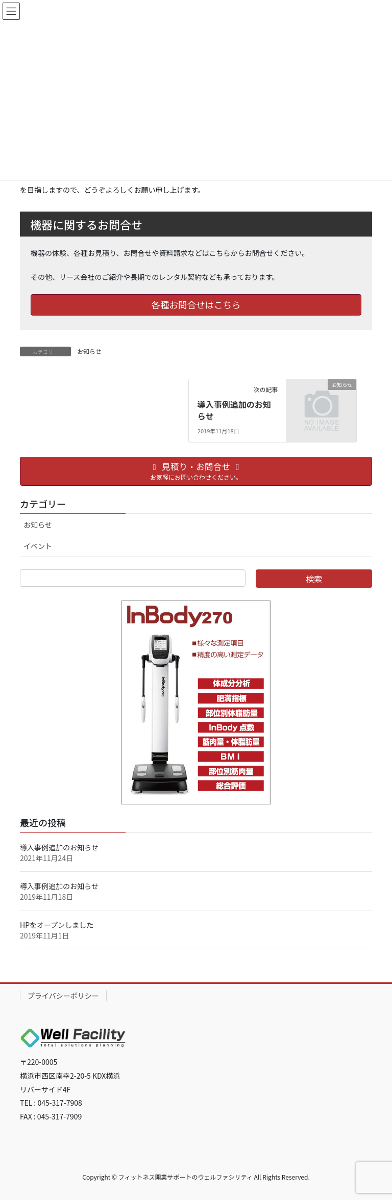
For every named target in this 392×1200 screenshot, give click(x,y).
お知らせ (89, 351)
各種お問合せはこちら (196, 304)
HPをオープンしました (56, 925)
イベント (37, 546)
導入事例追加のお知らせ (234, 410)
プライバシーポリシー (63, 995)
